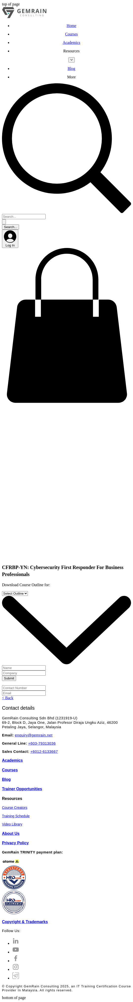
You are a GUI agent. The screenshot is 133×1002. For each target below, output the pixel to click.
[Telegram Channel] (15, 978)
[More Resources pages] (71, 59)
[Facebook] (15, 961)
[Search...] (24, 216)
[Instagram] (15, 969)
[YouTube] (15, 952)
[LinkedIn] (15, 943)
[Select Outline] (15, 593)
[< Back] (7, 698)
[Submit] (9, 678)
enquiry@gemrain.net (33, 735)
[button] (71, 51)
